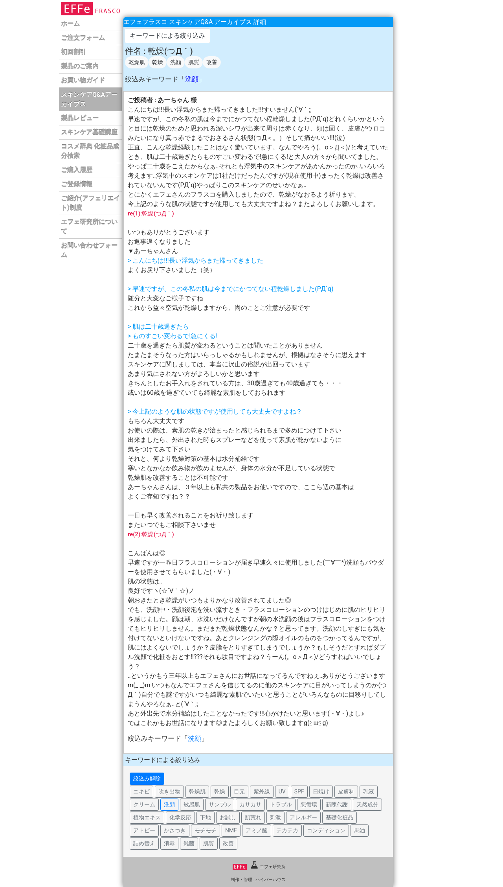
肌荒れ (253, 817)
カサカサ (250, 804)
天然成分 (367, 804)
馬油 (359, 830)
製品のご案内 (80, 66)
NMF (231, 830)
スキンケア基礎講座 (89, 132)
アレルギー (303, 817)
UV (282, 791)
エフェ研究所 (259, 866)
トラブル (281, 804)
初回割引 (73, 52)
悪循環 (309, 804)
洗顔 (175, 62)
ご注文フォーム (83, 38)
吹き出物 (169, 791)
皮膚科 (346, 791)
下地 (205, 817)
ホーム (70, 24)
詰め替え (144, 843)
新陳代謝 (337, 804)
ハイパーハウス (270, 879)
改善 (211, 62)
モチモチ (206, 830)
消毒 (169, 843)
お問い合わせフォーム (89, 250)
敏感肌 (192, 804)
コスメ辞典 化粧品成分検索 (90, 151)
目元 (239, 791)
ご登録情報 (76, 184)
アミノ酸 (257, 830)
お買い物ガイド (83, 80)
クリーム (144, 804)
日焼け (321, 791)
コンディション (326, 830)
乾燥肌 (137, 62)
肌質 (193, 62)
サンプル (220, 804)
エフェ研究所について (89, 226)
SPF (299, 791)
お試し (228, 817)
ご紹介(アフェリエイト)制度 (90, 203)
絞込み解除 (147, 778)
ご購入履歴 (76, 170)
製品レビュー (80, 118)
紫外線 (261, 791)
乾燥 (157, 62)
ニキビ (141, 791)
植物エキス (147, 817)
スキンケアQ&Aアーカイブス (89, 99)
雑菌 (189, 843)
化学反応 (180, 817)
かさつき (175, 830)
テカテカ (287, 830)
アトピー (144, 830)
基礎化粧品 (339, 817)
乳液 (368, 791)
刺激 (275, 817)
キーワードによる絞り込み (167, 35)
